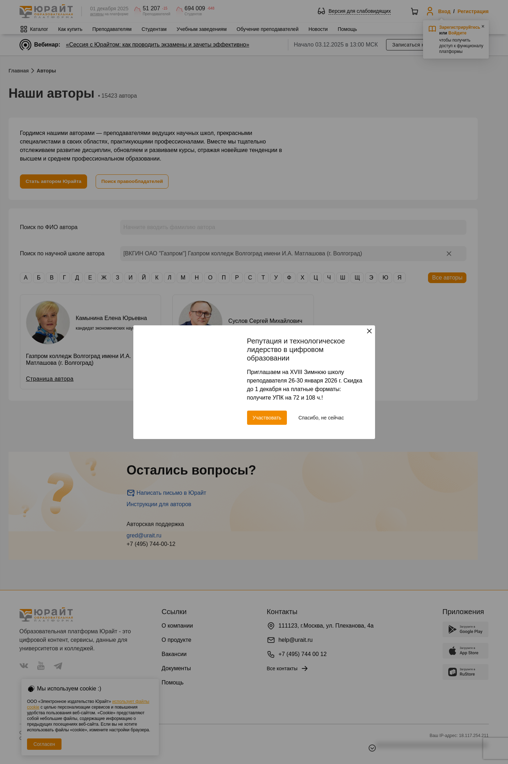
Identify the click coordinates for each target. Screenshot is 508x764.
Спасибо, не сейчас (321, 418)
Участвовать (267, 418)
